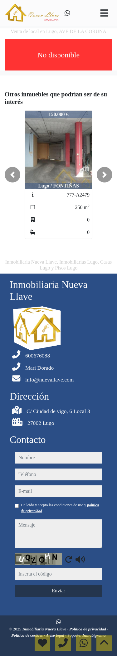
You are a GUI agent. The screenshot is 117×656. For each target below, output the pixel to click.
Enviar (58, 590)
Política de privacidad (88, 629)
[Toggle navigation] (104, 13)
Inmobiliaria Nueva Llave (44, 629)
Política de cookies (27, 635)
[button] (12, 174)
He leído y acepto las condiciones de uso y (60, 508)
